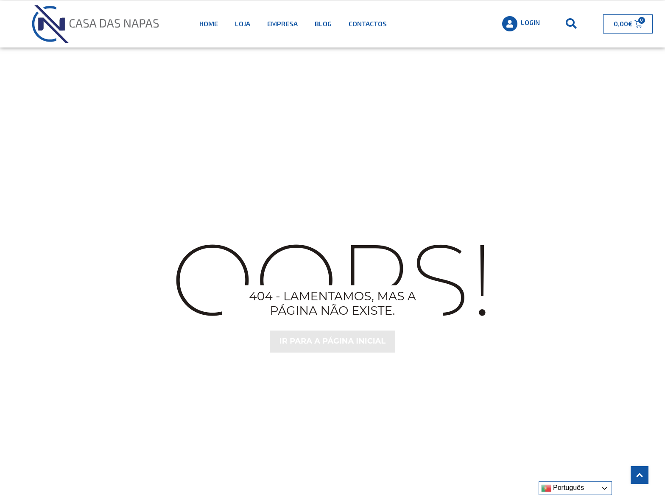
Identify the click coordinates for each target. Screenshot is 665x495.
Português (562, 488)
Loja (242, 24)
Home (208, 24)
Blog (323, 24)
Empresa (282, 24)
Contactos (368, 24)
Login (530, 22)
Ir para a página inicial (332, 341)
